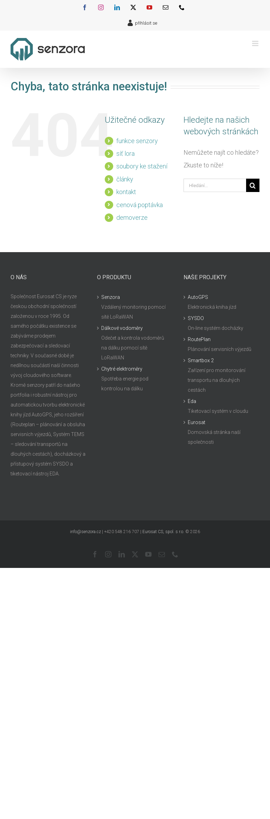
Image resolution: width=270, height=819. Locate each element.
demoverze (132, 217)
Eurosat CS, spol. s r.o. (163, 531)
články (124, 179)
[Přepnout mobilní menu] (255, 43)
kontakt (126, 192)
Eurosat (196, 422)
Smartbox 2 (201, 360)
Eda (192, 401)
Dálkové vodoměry (122, 328)
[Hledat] (252, 185)
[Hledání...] (215, 185)
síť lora (125, 153)
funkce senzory (137, 141)
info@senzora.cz (85, 531)
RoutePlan (199, 339)
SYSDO (196, 318)
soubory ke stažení (141, 166)
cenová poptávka (139, 205)
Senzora (110, 297)
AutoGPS (198, 297)
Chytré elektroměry (121, 369)
